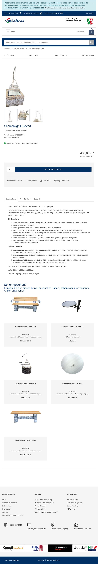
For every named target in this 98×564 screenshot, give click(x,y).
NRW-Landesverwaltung (43, 500)
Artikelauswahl (72, 500)
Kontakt (89, 13)
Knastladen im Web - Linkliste (13, 515)
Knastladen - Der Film (82, 529)
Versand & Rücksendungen (44, 503)
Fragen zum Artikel (63, 181)
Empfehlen (46, 181)
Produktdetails (25, 199)
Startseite (7, 49)
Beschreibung (11, 199)
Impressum (6, 509)
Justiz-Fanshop (72, 506)
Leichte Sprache (12, 13)
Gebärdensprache (31, 13)
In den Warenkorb (53, 169)
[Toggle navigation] (8, 31)
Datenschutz (6, 506)
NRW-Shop (71, 509)
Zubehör (37, 199)
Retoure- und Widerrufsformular (46, 512)
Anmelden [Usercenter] (79, 32)
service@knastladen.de (36, 529)
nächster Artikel (87, 55)
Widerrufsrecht (40, 506)
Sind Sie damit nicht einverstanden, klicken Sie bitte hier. (65, 8)
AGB (4, 500)
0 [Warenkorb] (91, 32)
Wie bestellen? (40, 509)
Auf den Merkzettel (15, 181)
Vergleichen (32, 181)
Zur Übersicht (9, 55)
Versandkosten (13, 560)
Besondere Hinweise (9, 503)
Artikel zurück (33, 55)
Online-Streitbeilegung (59, 529)
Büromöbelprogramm (74, 503)
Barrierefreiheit (52, 13)
